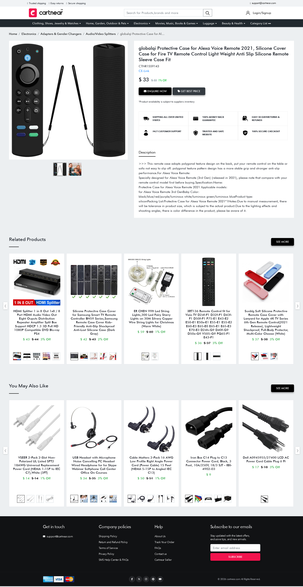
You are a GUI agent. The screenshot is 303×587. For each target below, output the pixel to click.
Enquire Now (155, 91)
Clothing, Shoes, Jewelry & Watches (55, 23)
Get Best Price (189, 91)
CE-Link (144, 71)
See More (282, 241)
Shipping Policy (108, 537)
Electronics (141, 23)
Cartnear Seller (163, 560)
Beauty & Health (232, 23)
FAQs (158, 549)
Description (147, 152)
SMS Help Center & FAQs (113, 560)
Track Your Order (164, 543)
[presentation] (5, 306)
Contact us (161, 554)
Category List (260, 23)
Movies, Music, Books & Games (175, 23)
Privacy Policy (106, 554)
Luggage (208, 23)
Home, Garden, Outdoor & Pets (106, 23)
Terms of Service (108, 549)
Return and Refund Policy (113, 543)
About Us (160, 537)
